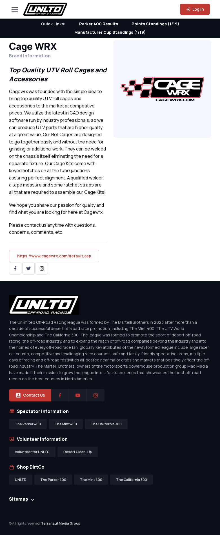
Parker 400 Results (98, 23)
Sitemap (18, 499)
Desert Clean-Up (77, 451)
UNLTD (20, 479)
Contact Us (30, 395)
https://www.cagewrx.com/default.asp (54, 255)
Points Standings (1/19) (155, 23)
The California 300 (106, 424)
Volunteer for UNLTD (32, 451)
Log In (195, 9)
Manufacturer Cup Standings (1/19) (110, 32)
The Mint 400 (66, 424)
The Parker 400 (28, 424)
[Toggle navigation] (14, 9)
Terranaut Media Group (60, 523)
